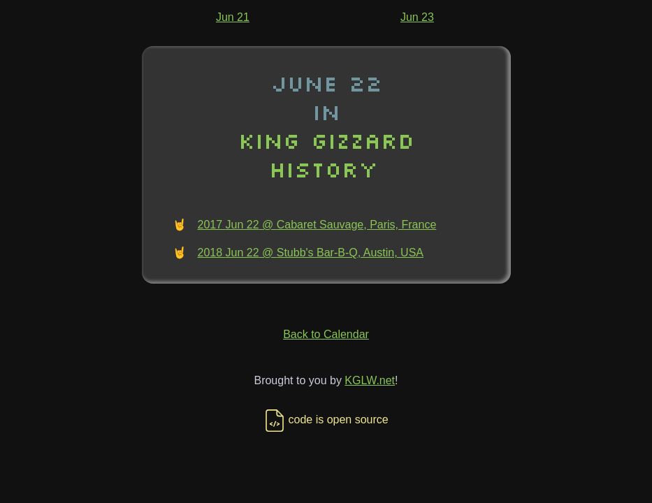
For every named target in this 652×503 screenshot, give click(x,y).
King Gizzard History (326, 154)
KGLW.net (370, 380)
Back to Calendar (326, 334)
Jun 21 (232, 17)
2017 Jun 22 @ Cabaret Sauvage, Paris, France (317, 225)
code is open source (325, 419)
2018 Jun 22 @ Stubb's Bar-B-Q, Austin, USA (310, 252)
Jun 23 (417, 17)
